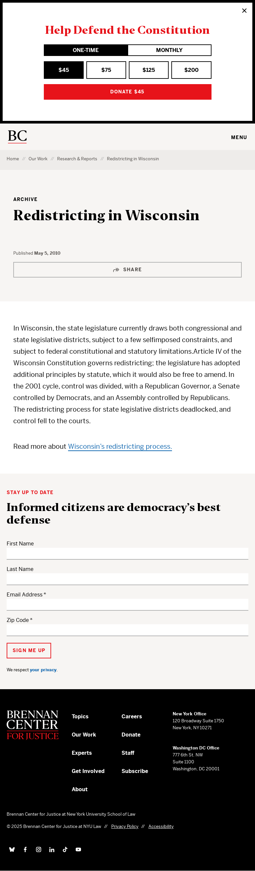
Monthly (169, 50)
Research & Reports (77, 159)
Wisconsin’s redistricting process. (120, 446)
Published (23, 253)
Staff (128, 752)
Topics (80, 716)
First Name (20, 543)
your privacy (43, 670)
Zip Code (18, 620)
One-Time (86, 50)
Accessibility (161, 826)
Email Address (24, 594)
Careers (132, 716)
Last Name (20, 569)
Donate (131, 734)
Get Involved (88, 771)
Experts (82, 752)
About (80, 789)
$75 (106, 70)
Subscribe (135, 771)
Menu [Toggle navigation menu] (239, 137)
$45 (63, 70)
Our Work (38, 159)
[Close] (244, 11)
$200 (191, 70)
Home (13, 159)
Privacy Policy (124, 826)
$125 (148, 70)
